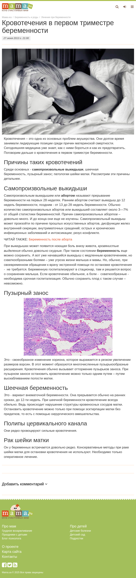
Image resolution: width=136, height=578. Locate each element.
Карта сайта (11, 552)
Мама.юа (7, 17)
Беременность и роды (26, 17)
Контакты (9, 557)
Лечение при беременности (56, 17)
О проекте (10, 547)
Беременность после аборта (50, 239)
